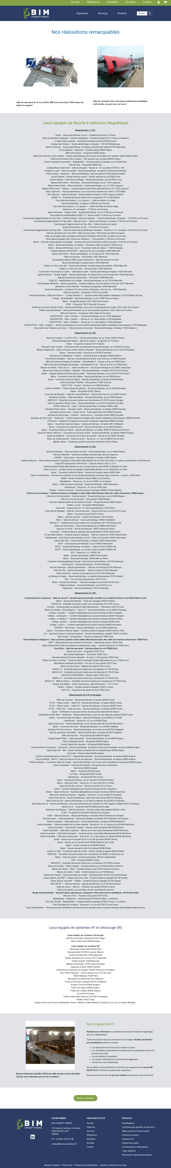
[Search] (149, 13)
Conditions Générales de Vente (113, 1165)
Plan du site (67, 1165)
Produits (122, 13)
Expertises (82, 13)
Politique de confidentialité (86, 1165)
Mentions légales (52, 1165)
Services (103, 13)
